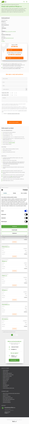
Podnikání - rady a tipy (6, 377)
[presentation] (10, 117)
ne (16, 92)
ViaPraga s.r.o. (5, 290)
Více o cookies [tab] (24, 193)
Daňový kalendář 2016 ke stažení (8, 397)
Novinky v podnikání (6, 379)
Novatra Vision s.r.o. (6, 246)
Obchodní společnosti (7, 4)
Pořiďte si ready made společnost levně (8, 399)
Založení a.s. (5, 383)
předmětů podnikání (12, 142)
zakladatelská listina (9, 38)
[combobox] (14, 89)
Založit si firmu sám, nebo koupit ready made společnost (11, 393)
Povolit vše (14, 226)
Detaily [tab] (14, 193)
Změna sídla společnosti (6, 400)
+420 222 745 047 (14, 347)
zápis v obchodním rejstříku (10, 31)
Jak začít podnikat (5, 394)
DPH (11, 176)
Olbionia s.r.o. (4, 261)
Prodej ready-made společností (7, 373)
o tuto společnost (13, 49)
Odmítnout (14, 233)
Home (2, 4)
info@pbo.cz (13, 349)
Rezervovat (14, 256)
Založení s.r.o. (5, 382)
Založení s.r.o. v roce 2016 (7, 396)
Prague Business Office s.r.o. (10, 407)
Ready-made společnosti (15, 4)
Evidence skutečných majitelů (7, 376)
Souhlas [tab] (5, 193)
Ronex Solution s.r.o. (6, 304)
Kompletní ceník (5, 386)
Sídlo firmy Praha (5, 371)
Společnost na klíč (5, 380)
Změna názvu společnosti (7, 402)
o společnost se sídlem (14, 57)
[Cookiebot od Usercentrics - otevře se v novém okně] (23, 190)
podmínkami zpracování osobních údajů (14, 113)
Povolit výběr (14, 229)
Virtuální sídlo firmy (6, 370)
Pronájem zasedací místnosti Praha (8, 374)
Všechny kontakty (13, 360)
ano (12, 92)
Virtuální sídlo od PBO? (5, 92)
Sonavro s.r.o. (4, 275)
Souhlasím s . (12, 113)
